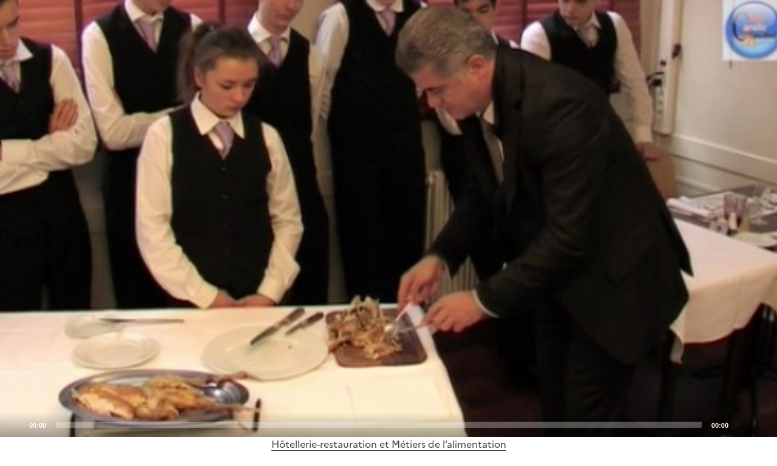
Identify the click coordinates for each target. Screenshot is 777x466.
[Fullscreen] (760, 424)
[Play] (388, 218)
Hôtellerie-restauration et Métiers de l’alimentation (388, 444)
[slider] (379, 425)
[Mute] (741, 424)
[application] (388, 218)
